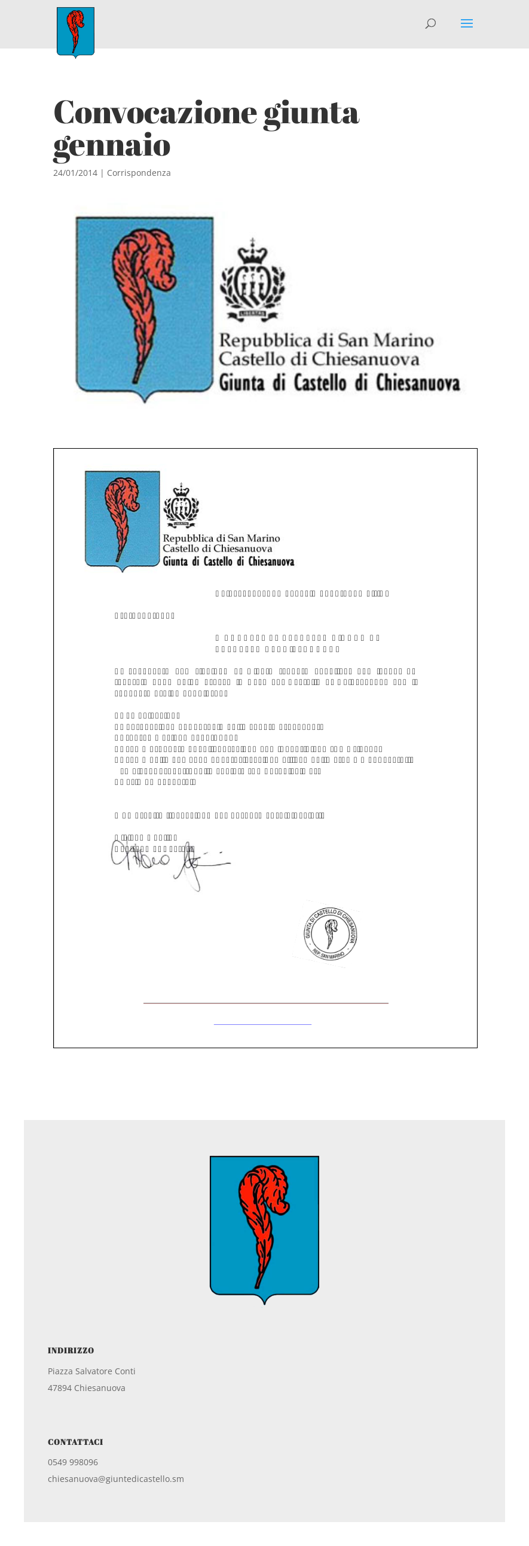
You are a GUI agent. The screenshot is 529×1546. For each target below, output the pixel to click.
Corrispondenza (139, 172)
